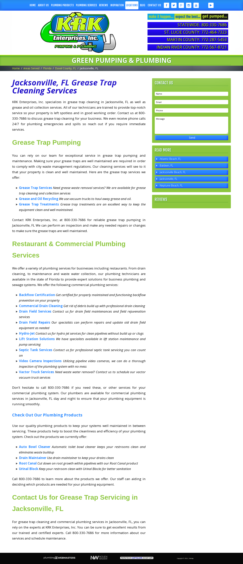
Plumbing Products (62, 5)
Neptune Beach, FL (171, 185)
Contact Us (154, 5)
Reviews (103, 5)
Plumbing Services (86, 5)
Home (33, 5)
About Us (43, 5)
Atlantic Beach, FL (170, 159)
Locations (132, 5)
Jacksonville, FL (168, 179)
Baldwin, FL (166, 165)
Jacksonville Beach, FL (173, 172)
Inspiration (117, 5)
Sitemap (191, 558)
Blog (142, 5)
